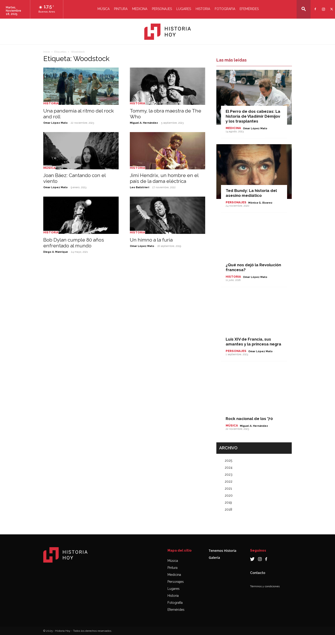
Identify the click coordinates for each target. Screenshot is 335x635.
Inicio (46, 51)
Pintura (120, 9)
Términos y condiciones (265, 586)
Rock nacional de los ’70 (249, 418)
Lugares (183, 9)
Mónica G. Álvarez (260, 202)
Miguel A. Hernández (144, 122)
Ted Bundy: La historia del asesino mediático (251, 193)
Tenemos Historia (222, 550)
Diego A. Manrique (55, 251)
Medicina (139, 9)
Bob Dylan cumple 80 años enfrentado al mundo (73, 243)
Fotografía (175, 602)
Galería (214, 557)
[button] (303, 9)
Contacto (257, 573)
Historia (203, 9)
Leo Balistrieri (139, 187)
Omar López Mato (55, 122)
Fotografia (225, 9)
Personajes (162, 9)
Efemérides (249, 9)
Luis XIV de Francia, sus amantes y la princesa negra (253, 341)
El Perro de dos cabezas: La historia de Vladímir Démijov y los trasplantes (253, 116)
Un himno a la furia (151, 240)
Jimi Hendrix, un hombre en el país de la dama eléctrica (164, 178)
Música (103, 9)
